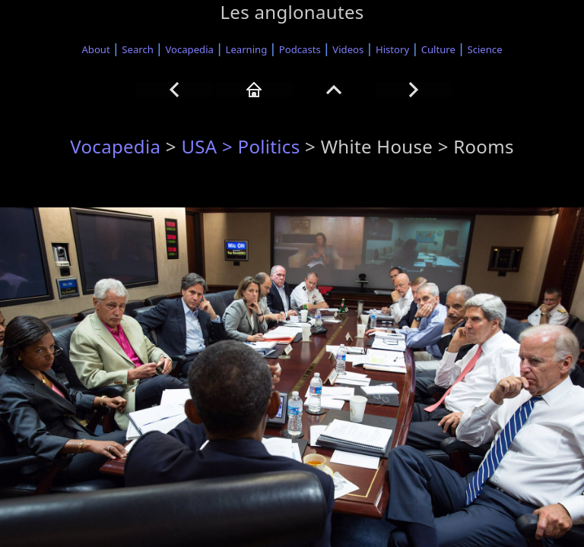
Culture (438, 49)
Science (485, 49)
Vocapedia (189, 49)
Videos (347, 49)
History (392, 49)
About (95, 49)
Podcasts (300, 49)
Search (138, 49)
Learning (247, 49)
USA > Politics (240, 146)
